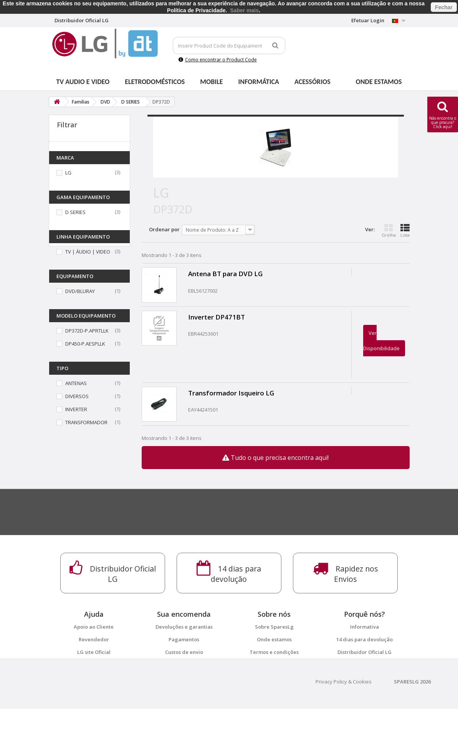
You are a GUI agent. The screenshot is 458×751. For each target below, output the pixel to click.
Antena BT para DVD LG (225, 273)
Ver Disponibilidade (381, 340)
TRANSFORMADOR (86, 422)
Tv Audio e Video (83, 81)
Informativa (364, 626)
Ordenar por (164, 229)
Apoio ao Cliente (94, 626)
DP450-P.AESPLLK (85, 343)
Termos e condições (274, 652)
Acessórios (312, 81)
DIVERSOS (77, 396)
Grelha (389, 230)
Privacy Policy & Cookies (344, 723)
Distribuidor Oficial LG (364, 652)
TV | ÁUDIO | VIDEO (87, 251)
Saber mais (244, 10)
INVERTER (76, 409)
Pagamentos (184, 639)
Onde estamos (379, 81)
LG (68, 172)
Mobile (211, 81)
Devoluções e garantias (184, 626)
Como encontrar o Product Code (218, 59)
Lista (405, 230)
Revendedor (94, 639)
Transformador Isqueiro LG (231, 393)
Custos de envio (184, 652)
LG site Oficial (94, 652)
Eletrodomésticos (155, 81)
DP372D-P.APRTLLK (87, 330)
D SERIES (75, 212)
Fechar (444, 7)
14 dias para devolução (364, 639)
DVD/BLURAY (80, 291)
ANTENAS (76, 383)
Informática (258, 81)
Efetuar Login (367, 20)
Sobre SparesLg (274, 626)
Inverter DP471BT (216, 317)
